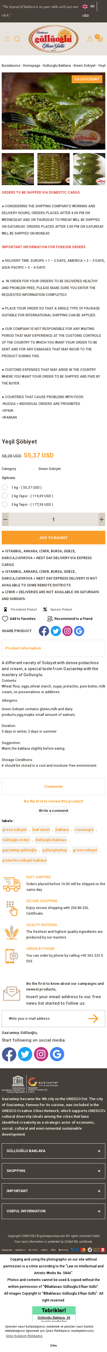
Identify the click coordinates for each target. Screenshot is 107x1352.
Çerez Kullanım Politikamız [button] (24, 1336)
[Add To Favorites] (19, 618)
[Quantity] (53, 520)
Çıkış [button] (53, 1345)
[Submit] (93, 1018)
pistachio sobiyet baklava (24, 860)
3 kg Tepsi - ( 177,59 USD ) (32, 505)
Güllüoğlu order (16, 840)
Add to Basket (53, 538)
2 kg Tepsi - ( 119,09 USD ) (32, 496)
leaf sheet (41, 830)
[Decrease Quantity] (5, 519)
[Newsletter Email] (53, 1018)
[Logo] (54, 39)
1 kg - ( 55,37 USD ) (26, 488)
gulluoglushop (54, 850)
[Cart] (100, 39)
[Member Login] (90, 39)
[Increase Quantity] (101, 519)
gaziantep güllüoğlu (19, 850)
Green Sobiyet (50, 469)
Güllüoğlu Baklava (50, 840)
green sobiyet (14, 830)
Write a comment (54, 810)
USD (85, 16)
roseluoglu (84, 830)
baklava (62, 830)
